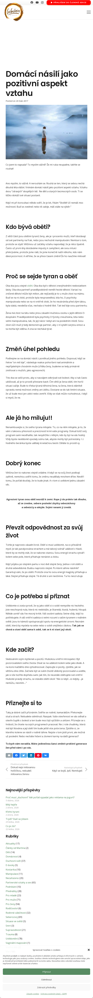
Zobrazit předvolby (46, 987)
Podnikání (11, 886)
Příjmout (46, 971)
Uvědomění (12, 938)
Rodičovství (12, 908)
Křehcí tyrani (12, 811)
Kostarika (11, 869)
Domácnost (12, 856)
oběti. (30, 285)
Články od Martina (15, 848)
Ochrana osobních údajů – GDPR (54, 994)
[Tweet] (23, 755)
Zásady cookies (32, 994)
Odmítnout (46, 979)
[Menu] (89, 12)
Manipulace (12, 873)
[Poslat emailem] (9, 755)
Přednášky (11, 891)
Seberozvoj (12, 917)
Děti (8, 852)
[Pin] (38, 755)
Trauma (10, 934)
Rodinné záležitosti (16, 912)
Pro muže (11, 899)
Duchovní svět (13, 860)
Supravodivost (13, 930)
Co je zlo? (11, 826)
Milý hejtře (11, 804)
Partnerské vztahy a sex (18, 882)
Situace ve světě (14, 921)
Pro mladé (11, 895)
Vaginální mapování (16, 942)
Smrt (8, 925)
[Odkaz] (13, 12)
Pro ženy (10, 904)
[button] (88, 949)
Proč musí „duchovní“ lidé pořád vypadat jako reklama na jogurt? (40, 797)
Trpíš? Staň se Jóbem (17, 819)
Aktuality (10, 843)
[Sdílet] (16, 755)
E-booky (10, 865)
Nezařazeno (12, 878)
